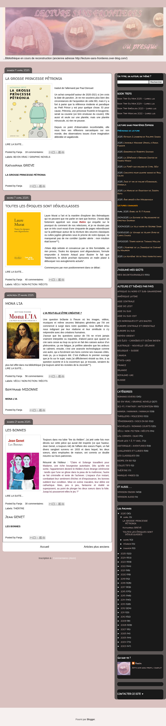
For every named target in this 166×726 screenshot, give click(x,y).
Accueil (44, 546)
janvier (127, 548)
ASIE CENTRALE (126, 301)
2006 (124, 633)
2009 (124, 620)
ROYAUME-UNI (125, 375)
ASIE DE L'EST (124, 306)
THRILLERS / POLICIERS (130, 416)
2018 (123, 582)
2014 (123, 599)
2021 (123, 570)
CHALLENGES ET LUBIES (130, 450)
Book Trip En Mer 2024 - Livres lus (136, 103)
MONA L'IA (14, 303)
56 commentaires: (34, 376)
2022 (123, 566)
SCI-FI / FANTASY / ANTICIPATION (135, 406)
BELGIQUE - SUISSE (128, 350)
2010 (123, 616)
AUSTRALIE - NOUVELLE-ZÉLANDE (136, 345)
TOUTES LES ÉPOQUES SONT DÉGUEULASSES (42, 206)
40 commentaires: (34, 279)
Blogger (91, 719)
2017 (123, 587)
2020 (124, 574)
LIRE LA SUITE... (14, 144)
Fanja (138, 663)
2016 (123, 591)
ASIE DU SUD (124, 311)
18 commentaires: (34, 152)
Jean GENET (15, 517)
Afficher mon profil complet (147, 667)
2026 (124, 513)
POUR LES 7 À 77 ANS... (129, 440)
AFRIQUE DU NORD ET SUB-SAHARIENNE (139, 291)
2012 (123, 608)
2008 (124, 624)
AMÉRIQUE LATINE (127, 296)
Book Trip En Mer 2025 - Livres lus (136, 98)
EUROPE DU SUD (126, 330)
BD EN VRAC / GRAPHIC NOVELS (31, 157)
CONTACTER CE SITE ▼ (130, 693)
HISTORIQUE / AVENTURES (131, 445)
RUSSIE (121, 379)
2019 (123, 578)
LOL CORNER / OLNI (127, 435)
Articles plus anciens (96, 546)
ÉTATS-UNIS (124, 360)
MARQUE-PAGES (126, 475)
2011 (123, 612)
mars (126, 539)
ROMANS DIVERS (126, 396)
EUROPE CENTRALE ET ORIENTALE (136, 325)
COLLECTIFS (123, 465)
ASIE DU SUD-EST (127, 315)
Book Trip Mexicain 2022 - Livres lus (136, 113)
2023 (123, 561)
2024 (123, 557)
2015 (123, 595)
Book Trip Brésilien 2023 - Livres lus (136, 108)
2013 (123, 604)
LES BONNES (15, 430)
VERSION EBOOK (126, 491)
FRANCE (121, 365)
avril (126, 517)
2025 (124, 553)
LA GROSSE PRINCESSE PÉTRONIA (33, 78)
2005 (124, 637)
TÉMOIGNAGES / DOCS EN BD (132, 421)
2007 (124, 629)
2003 (124, 646)
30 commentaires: (34, 503)
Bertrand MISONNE (21, 389)
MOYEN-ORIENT (126, 335)
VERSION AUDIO (125, 496)
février (127, 543)
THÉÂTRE (18, 508)
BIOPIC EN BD (124, 460)
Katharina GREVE (19, 165)
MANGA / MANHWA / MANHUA (133, 411)
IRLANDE (122, 370)
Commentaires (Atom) (64, 558)
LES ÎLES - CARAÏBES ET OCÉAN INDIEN (138, 340)
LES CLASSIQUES (126, 455)
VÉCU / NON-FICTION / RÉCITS (30, 284)
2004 (124, 641)
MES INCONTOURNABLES (130, 274)
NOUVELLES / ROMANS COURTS (134, 426)
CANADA (121, 355)
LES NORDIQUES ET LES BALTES (134, 320)
